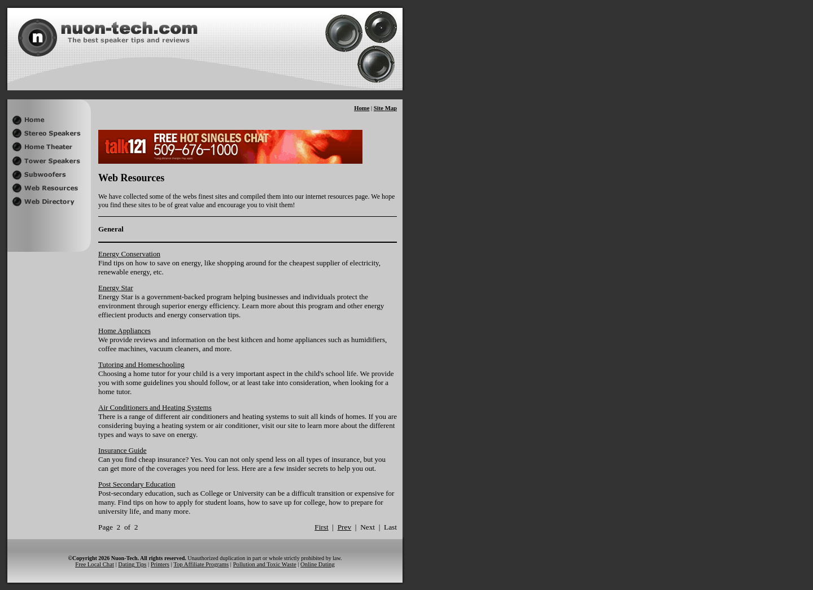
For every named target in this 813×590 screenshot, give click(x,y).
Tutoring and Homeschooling (141, 364)
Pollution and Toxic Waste (264, 564)
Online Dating (317, 564)
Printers (160, 564)
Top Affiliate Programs (201, 564)
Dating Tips (132, 564)
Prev (344, 527)
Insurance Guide (122, 450)
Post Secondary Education (136, 484)
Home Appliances (124, 330)
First (321, 527)
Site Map (385, 108)
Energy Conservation (129, 254)
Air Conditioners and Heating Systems (155, 407)
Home (361, 108)
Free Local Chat (94, 564)
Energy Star (115, 287)
